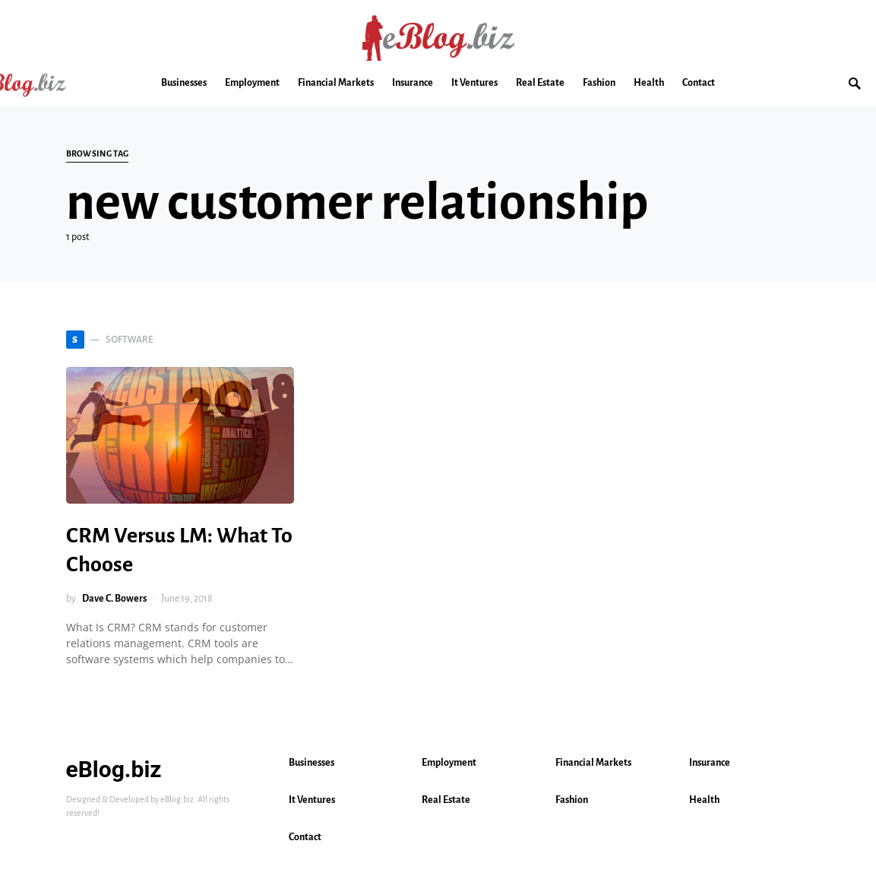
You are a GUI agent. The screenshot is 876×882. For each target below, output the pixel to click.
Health (704, 800)
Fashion (571, 800)
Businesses (311, 762)
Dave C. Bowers (114, 598)
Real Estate (446, 800)
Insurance (709, 762)
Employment (449, 762)
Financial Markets (593, 762)
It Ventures (312, 800)
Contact (305, 837)
